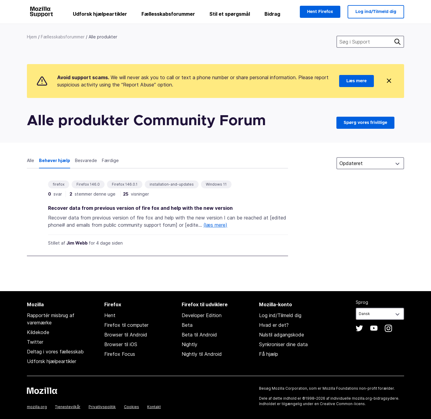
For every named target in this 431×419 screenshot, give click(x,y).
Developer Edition (202, 315)
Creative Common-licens (342, 403)
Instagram (388, 328)
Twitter (35, 342)
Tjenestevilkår (67, 406)
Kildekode (38, 332)
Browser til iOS (120, 344)
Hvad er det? (274, 325)
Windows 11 (216, 184)
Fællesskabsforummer (168, 14)
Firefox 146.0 (88, 184)
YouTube (374, 328)
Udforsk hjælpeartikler (100, 14)
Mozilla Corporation (289, 388)
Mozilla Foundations (340, 388)
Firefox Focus (119, 354)
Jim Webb (77, 242)
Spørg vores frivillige (365, 123)
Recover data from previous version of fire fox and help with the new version (140, 208)
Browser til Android (125, 335)
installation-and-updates (172, 184)
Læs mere (356, 81)
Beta (187, 325)
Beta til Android (199, 335)
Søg (397, 42)
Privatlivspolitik (102, 406)
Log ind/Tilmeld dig (375, 12)
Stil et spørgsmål (229, 14)
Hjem (32, 36)
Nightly (189, 344)
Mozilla (42, 390)
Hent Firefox (320, 12)
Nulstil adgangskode (281, 335)
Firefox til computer (126, 325)
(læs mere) (215, 225)
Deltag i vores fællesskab (55, 352)
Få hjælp (268, 354)
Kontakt (154, 406)
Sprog (362, 302)
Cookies (131, 406)
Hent (109, 315)
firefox (58, 184)
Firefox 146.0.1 (125, 184)
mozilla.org (37, 406)
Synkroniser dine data (283, 344)
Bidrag (272, 14)
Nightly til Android (202, 354)
